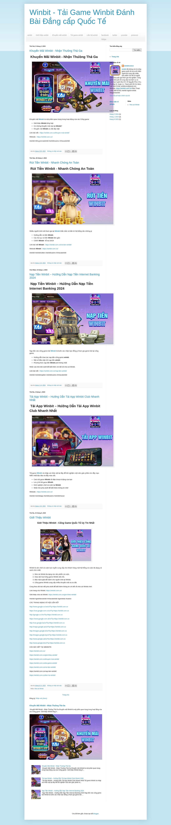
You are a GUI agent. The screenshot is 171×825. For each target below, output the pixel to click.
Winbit (41, 119)
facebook (105, 35)
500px (103, 39)
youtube (124, 35)
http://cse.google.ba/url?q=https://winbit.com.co (47, 623)
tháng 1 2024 (114, 117)
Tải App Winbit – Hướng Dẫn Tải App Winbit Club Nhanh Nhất (62, 778)
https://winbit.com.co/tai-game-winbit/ (43, 663)
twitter (114, 35)
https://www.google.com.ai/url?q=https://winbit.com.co (49, 619)
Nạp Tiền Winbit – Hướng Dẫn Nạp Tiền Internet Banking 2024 (63, 791)
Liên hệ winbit (92, 35)
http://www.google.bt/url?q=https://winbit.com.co (47, 643)
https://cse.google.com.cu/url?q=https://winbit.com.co (49, 611)
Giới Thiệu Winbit (40, 517)
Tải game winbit (76, 35)
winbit (30, 35)
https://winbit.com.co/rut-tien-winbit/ (58, 245)
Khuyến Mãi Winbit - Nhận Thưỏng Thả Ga (56, 50)
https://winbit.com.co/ (45, 137)
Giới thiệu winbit (42, 35)
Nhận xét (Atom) (41, 698)
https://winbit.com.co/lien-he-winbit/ (43, 675)
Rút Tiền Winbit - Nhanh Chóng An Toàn (54, 162)
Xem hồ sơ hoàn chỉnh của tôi (120, 96)
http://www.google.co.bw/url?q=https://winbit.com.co (49, 607)
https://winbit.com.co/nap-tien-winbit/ (53, 371)
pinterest (134, 35)
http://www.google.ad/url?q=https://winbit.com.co (48, 639)
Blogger (96, 814)
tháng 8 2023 (114, 119)
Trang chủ (65, 695)
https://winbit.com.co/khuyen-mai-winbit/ (54, 133)
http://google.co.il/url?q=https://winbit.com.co (46, 615)
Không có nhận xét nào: (54, 151)
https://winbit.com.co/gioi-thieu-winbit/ (62, 595)
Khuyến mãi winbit (59, 35)
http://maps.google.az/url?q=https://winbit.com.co (48, 627)
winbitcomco (129, 66)
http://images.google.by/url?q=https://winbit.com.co (48, 635)
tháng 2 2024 (114, 114)
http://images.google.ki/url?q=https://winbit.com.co (48, 631)
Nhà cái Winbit (39, 688)
